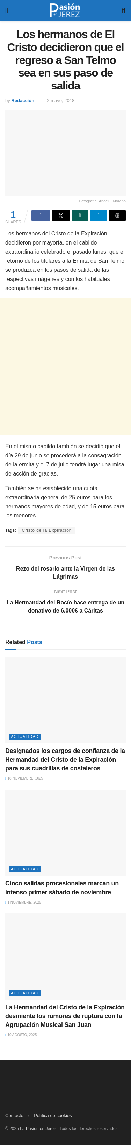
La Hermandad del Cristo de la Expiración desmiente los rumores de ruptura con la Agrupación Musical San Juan (65, 1016)
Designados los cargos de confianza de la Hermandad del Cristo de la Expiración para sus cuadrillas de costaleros (65, 759)
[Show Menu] (6, 10)
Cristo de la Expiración (47, 530)
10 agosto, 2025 (21, 1035)
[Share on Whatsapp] (80, 215)
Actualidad (25, 736)
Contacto (14, 1115)
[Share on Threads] (117, 215)
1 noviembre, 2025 (23, 902)
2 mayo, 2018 (60, 100)
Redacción (22, 100)
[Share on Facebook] (40, 215)
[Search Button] (124, 10)
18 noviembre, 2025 (24, 779)
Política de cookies (53, 1115)
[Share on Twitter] (61, 215)
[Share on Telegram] (98, 215)
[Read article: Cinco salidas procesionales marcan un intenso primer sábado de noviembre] (65, 833)
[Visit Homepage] (65, 10)
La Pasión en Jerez (38, 1128)
